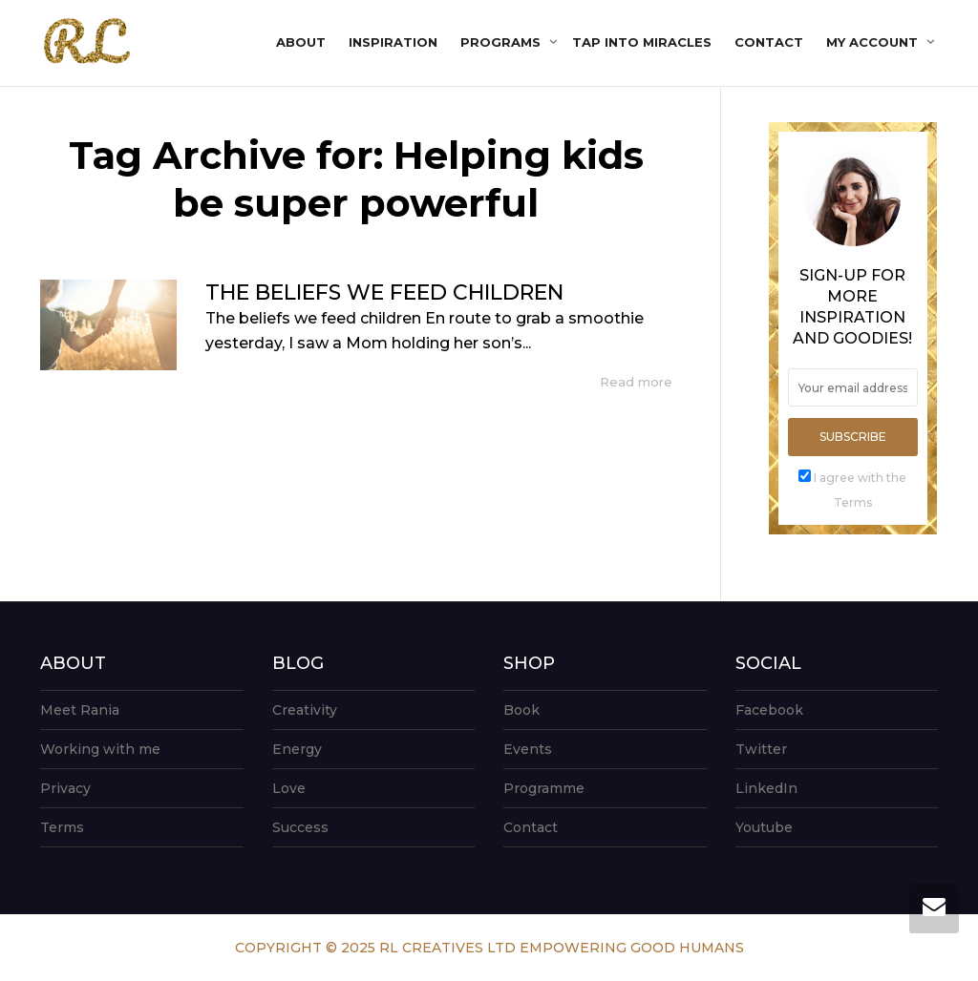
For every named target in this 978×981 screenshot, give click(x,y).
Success (300, 827)
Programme (544, 788)
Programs (502, 42)
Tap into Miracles (642, 42)
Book (521, 710)
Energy (297, 749)
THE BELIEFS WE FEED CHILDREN (384, 292)
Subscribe (852, 436)
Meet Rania (79, 710)
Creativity (304, 710)
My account (874, 42)
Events (527, 749)
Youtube (764, 827)
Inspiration (393, 42)
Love (289, 788)
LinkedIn (766, 788)
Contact (768, 42)
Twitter (761, 749)
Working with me (100, 749)
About (301, 42)
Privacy (65, 788)
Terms (62, 827)
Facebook (769, 710)
